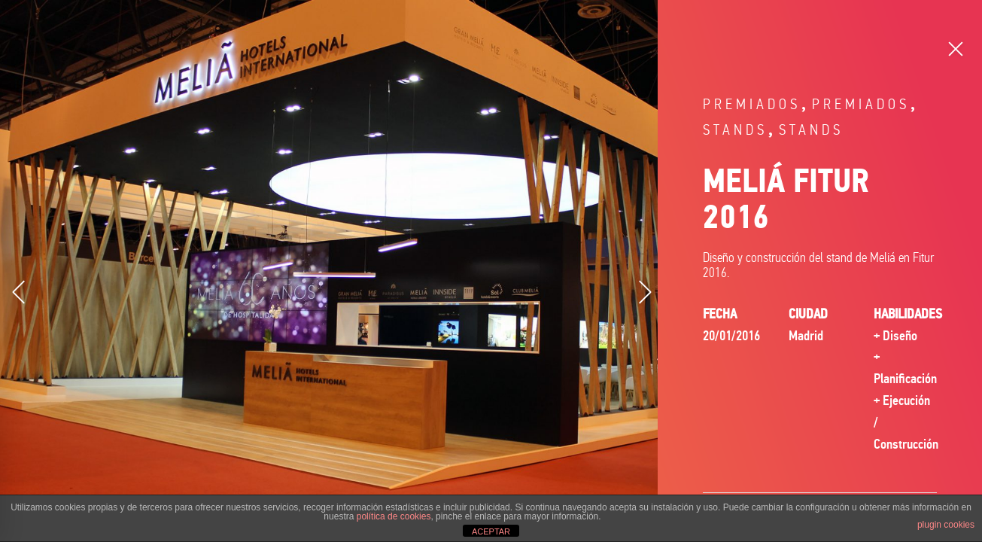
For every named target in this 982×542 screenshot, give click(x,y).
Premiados (752, 104)
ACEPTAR (491, 531)
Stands (735, 130)
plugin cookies (945, 524)
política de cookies (394, 516)
